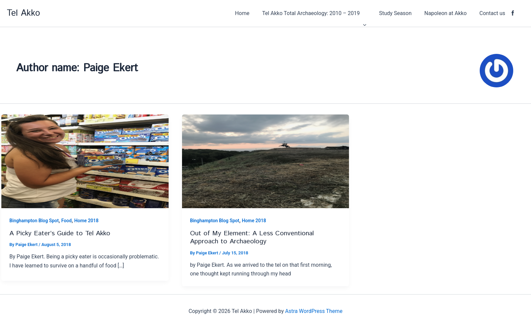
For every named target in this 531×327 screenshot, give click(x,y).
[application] (372, 13)
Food (67, 220)
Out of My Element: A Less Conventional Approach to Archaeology (252, 238)
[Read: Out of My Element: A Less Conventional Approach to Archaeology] (265, 161)
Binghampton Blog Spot (34, 220)
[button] (323, 13)
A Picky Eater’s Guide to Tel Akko (60, 233)
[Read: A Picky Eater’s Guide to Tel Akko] (85, 161)
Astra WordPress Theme (314, 311)
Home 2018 (87, 220)
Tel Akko (23, 13)
